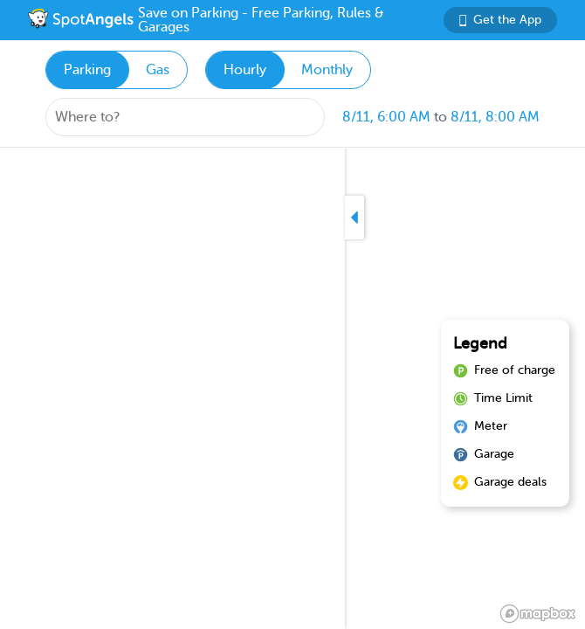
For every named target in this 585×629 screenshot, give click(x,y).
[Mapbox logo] (537, 614)
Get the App (500, 19)
